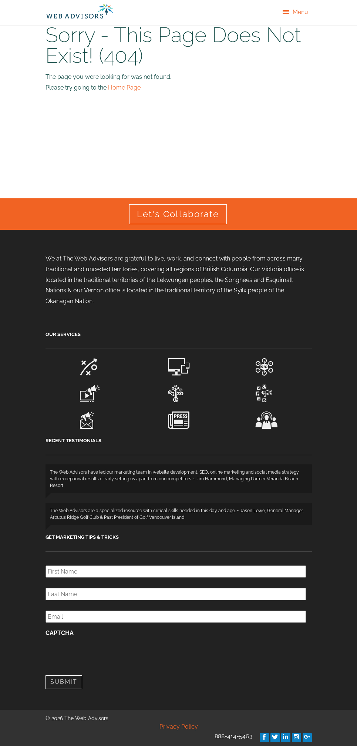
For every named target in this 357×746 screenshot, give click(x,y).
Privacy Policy (178, 726)
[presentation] (102, 655)
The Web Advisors (80, 11)
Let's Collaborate (178, 214)
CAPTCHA (60, 632)
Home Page (124, 87)
